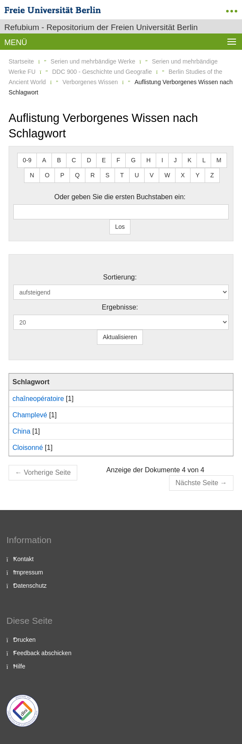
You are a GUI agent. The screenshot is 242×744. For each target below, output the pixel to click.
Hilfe (19, 666)
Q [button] (77, 175)
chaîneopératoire (38, 398)
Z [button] (212, 175)
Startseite (21, 61)
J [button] (175, 160)
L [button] (204, 160)
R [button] (93, 175)
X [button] (183, 175)
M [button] (218, 160)
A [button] (44, 160)
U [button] (137, 175)
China (21, 431)
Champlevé (29, 415)
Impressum (28, 572)
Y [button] (198, 175)
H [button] (148, 160)
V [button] (152, 175)
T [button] (122, 175)
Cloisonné (27, 447)
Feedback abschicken (42, 653)
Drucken (24, 639)
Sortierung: (119, 277)
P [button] (62, 175)
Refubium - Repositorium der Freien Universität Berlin (101, 27)
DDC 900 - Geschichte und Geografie (102, 71)
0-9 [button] (27, 160)
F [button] (119, 160)
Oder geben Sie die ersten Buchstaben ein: (120, 196)
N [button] (32, 175)
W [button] (167, 175)
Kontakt (23, 559)
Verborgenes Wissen (90, 82)
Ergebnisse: (120, 307)
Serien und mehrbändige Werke (93, 61)
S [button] (107, 175)
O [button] (47, 175)
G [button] (133, 160)
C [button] (74, 160)
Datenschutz (30, 585)
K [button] (189, 160)
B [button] (59, 160)
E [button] (104, 160)
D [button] (89, 160)
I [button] (162, 160)
